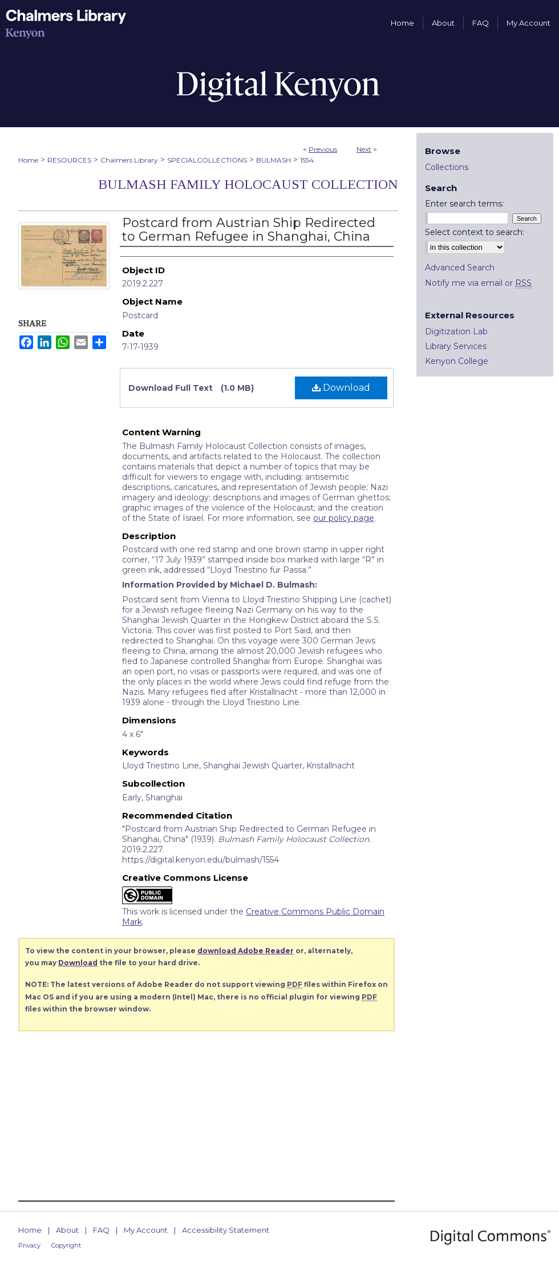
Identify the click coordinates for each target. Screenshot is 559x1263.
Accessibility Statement (225, 1229)
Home (28, 160)
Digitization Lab (456, 331)
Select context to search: (474, 232)
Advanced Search (460, 267)
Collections (446, 167)
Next (364, 149)
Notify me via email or (478, 283)
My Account (146, 1229)
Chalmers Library (129, 160)
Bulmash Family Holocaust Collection (248, 184)
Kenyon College (456, 361)
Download (341, 387)
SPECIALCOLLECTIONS (207, 160)
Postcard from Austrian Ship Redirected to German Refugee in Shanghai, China (248, 229)
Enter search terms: (464, 204)
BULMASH (273, 160)
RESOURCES (69, 160)
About (67, 1229)
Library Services (456, 346)
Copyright (66, 1245)
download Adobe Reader (245, 950)
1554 (307, 160)
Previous (323, 149)
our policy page (343, 518)
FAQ (101, 1229)
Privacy (29, 1245)
